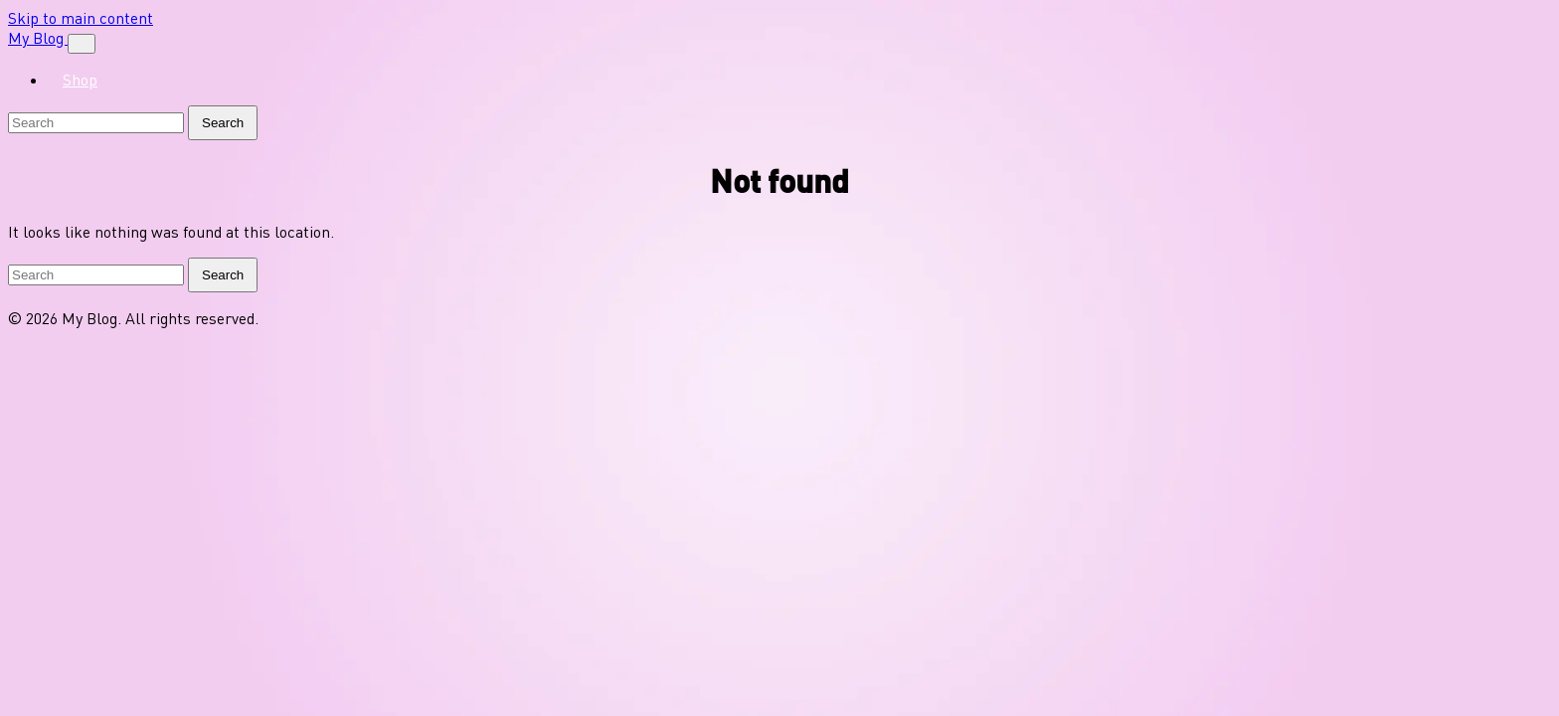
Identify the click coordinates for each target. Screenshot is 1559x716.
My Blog (38, 38)
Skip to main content (80, 18)
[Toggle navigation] (81, 44)
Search (223, 122)
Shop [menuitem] (80, 80)
